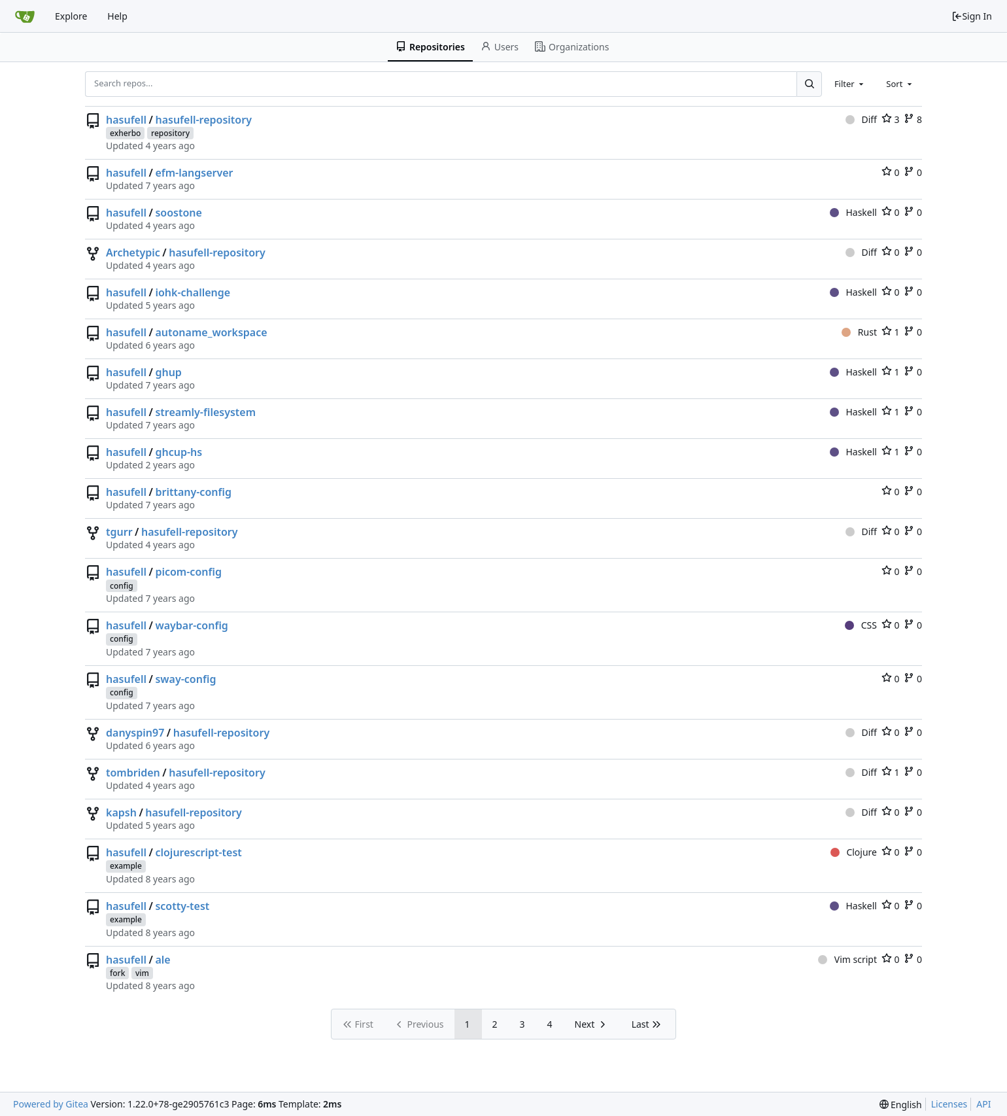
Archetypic (133, 252)
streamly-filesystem (205, 412)
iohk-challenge (192, 292)
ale (162, 959)
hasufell (126, 119)
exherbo (125, 133)
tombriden (133, 772)
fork (117, 973)
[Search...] (808, 83)
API (983, 1104)
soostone (178, 212)
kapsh (121, 812)
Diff (861, 119)
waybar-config (191, 625)
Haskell (853, 212)
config (121, 585)
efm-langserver (194, 172)
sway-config (185, 679)
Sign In (971, 16)
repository (170, 133)
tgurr (119, 531)
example (126, 865)
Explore (71, 16)
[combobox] (850, 83)
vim (142, 973)
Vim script (847, 959)
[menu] (900, 1104)
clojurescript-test (198, 852)
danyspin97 (135, 732)
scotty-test (182, 906)
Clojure (853, 852)
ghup (168, 372)
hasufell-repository (203, 119)
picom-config (188, 571)
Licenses (949, 1104)
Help (117, 16)
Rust (859, 332)
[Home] (25, 16)
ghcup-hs (178, 452)
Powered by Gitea (50, 1104)
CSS (861, 625)
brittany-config (193, 491)
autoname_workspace (211, 332)
